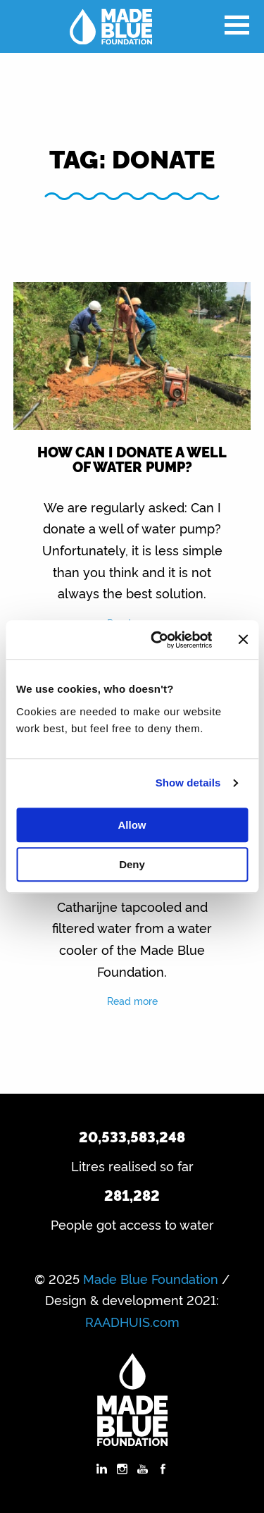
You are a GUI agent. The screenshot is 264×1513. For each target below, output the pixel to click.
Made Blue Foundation (150, 1278)
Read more (132, 1000)
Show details (188, 783)
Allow (132, 825)
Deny (132, 864)
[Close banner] (243, 640)
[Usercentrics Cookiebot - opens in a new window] (157, 640)
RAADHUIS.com (132, 1321)
